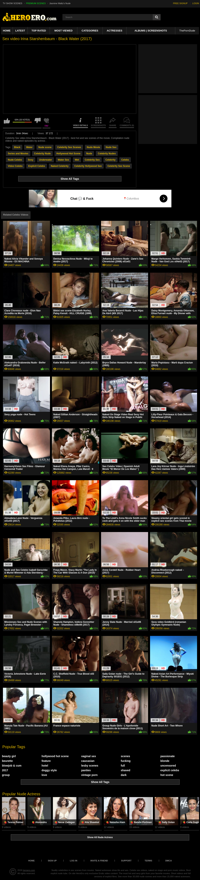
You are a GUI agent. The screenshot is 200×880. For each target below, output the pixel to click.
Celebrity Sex (92, 159)
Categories (90, 30)
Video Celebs (15, 166)
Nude (89, 153)
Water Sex (63, 159)
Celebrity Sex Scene (119, 166)
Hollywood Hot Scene (68, 153)
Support (126, 860)
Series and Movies (18, 153)
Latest (20, 30)
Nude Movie (93, 147)
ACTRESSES (114, 30)
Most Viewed (63, 30)
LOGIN (195, 3)
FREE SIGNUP (180, 3)
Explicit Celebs (36, 166)
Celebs (125, 159)
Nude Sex (111, 147)
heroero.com (29, 870)
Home (7, 30)
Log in (73, 860)
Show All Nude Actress (100, 837)
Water (29, 147)
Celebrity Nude (42, 153)
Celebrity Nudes (107, 153)
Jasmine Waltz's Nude (60, 3)
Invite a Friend (99, 860)
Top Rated (39, 30)
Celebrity (110, 159)
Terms (148, 860)
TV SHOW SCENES (12, 3)
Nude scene (45, 147)
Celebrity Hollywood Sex (88, 166)
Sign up (52, 860)
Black (17, 147)
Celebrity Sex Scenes (69, 147)
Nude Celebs (15, 159)
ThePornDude (187, 30)
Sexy (30, 159)
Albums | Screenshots (151, 30)
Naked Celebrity (60, 166)
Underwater (45, 159)
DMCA (168, 860)
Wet (77, 159)
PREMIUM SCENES (36, 3)
